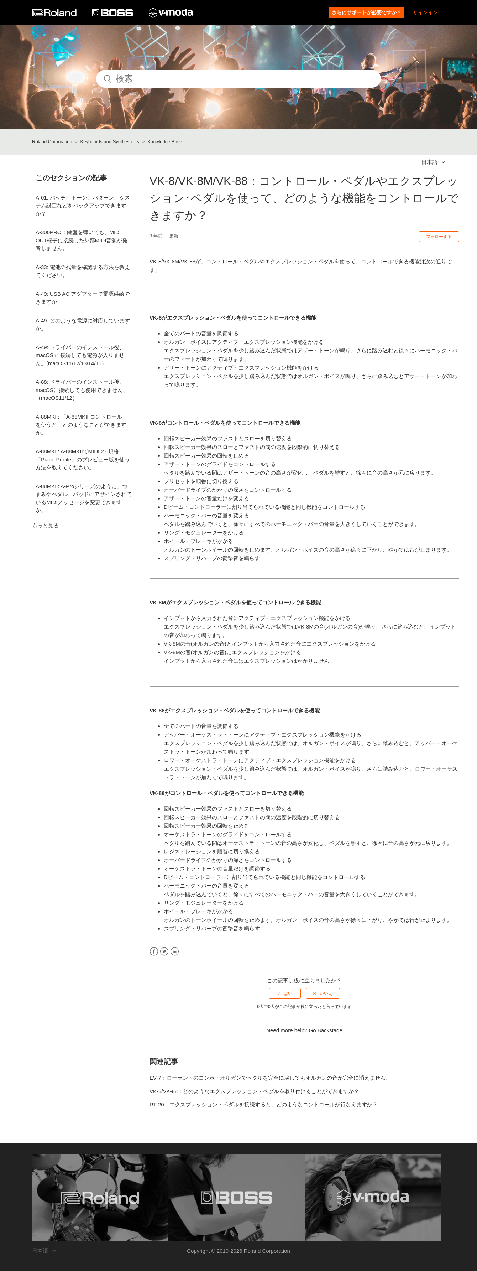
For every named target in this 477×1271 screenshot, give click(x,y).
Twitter (164, 951)
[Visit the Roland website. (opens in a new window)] (100, 1197)
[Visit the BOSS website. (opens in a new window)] (236, 1197)
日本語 (430, 162)
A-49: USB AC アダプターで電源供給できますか (83, 298)
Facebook (154, 951)
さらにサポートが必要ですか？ (367, 12)
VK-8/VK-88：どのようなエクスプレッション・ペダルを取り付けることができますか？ (254, 1091)
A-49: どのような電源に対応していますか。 (83, 324)
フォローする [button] (439, 236)
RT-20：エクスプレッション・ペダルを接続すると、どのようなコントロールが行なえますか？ (264, 1104)
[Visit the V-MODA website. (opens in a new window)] (373, 1197)
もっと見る (45, 525)
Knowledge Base (164, 141)
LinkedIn (174, 951)
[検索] (238, 79)
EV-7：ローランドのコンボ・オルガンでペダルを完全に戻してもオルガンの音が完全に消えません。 (270, 1078)
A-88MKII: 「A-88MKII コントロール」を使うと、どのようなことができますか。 (81, 425)
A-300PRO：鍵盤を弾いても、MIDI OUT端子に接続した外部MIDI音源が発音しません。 (81, 240)
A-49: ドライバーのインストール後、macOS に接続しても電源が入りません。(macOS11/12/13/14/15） (80, 355)
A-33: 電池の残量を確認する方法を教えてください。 (83, 271)
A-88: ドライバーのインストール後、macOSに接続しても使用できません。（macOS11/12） (82, 390)
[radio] (285, 993)
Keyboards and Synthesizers (109, 141)
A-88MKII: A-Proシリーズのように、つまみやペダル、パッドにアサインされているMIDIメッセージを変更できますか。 (84, 498)
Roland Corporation (52, 141)
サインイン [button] (425, 12)
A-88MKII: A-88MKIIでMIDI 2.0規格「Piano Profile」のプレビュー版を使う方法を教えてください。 (83, 459)
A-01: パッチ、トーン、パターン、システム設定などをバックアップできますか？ (83, 206)
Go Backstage (325, 1030)
